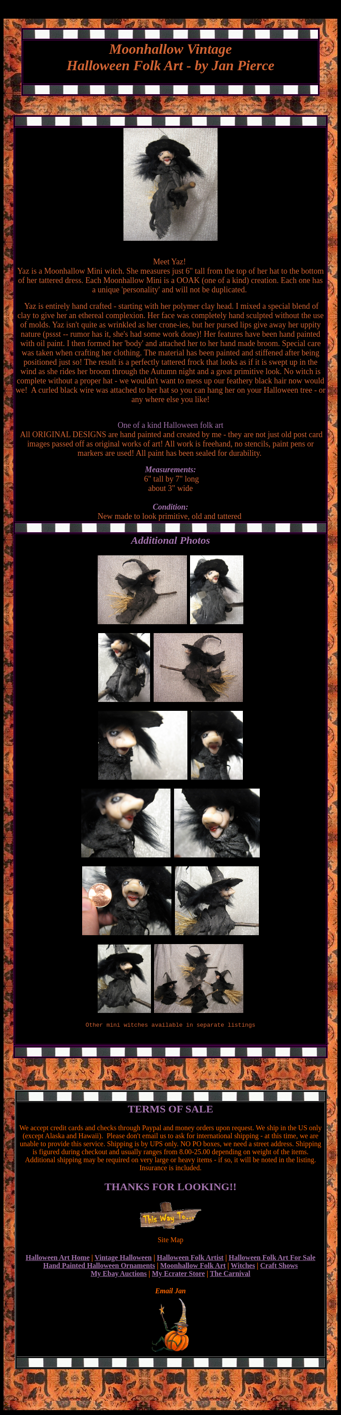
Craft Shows (279, 1267)
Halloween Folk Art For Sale (272, 1259)
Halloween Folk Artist (190, 1259)
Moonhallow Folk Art (193, 1267)
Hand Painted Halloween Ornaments (99, 1267)
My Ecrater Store (178, 1275)
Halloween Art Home (58, 1259)
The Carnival (230, 1275)
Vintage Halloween (123, 1259)
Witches (243, 1267)
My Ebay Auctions (119, 1275)
